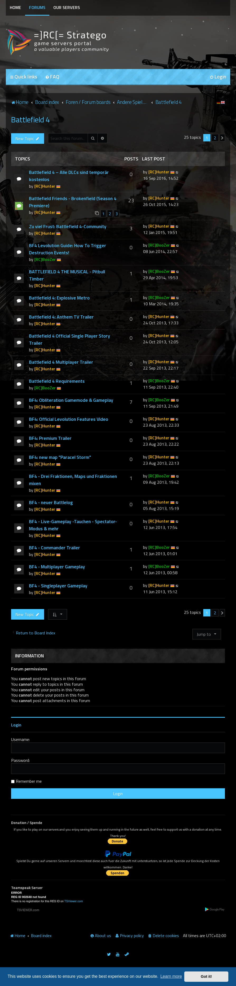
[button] (222, 137)
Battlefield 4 (30, 119)
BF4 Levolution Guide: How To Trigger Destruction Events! (67, 249)
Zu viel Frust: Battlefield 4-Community (67, 226)
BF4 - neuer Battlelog (51, 502)
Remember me (29, 781)
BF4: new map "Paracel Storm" (60, 457)
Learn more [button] (171, 976)
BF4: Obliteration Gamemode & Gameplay (71, 400)
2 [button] (215, 138)
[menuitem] (52, 77)
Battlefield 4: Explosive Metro (59, 297)
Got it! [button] (206, 976)
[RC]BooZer (45, 259)
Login (16, 725)
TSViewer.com (73, 901)
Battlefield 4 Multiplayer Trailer (61, 362)
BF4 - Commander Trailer (54, 547)
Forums (37, 7)
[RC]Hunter (44, 186)
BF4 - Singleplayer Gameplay (58, 585)
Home (15, 7)
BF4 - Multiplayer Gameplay (57, 566)
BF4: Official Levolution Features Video (68, 419)
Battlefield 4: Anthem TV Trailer (61, 316)
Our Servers (66, 7)
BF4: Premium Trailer (50, 438)
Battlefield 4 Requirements (57, 381)
